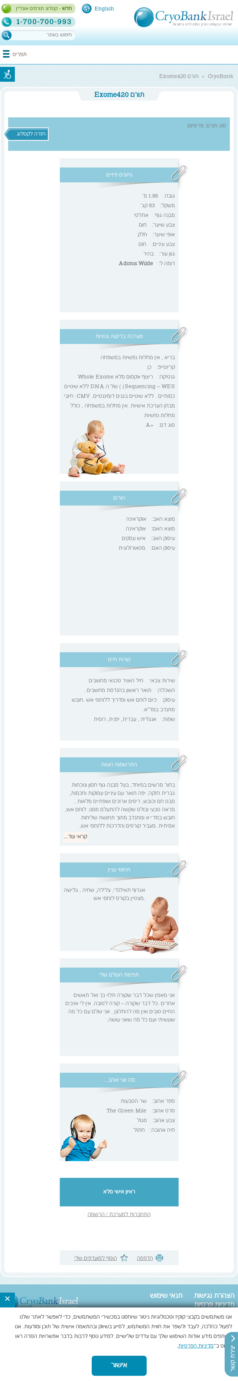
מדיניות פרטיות (214, 1305)
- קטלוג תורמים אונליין (44, 8)
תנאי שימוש (166, 1296)
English (104, 8)
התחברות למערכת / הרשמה (119, 1215)
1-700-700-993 (44, 22)
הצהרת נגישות (214, 1296)
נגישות (7, 74)
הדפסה (145, 1259)
